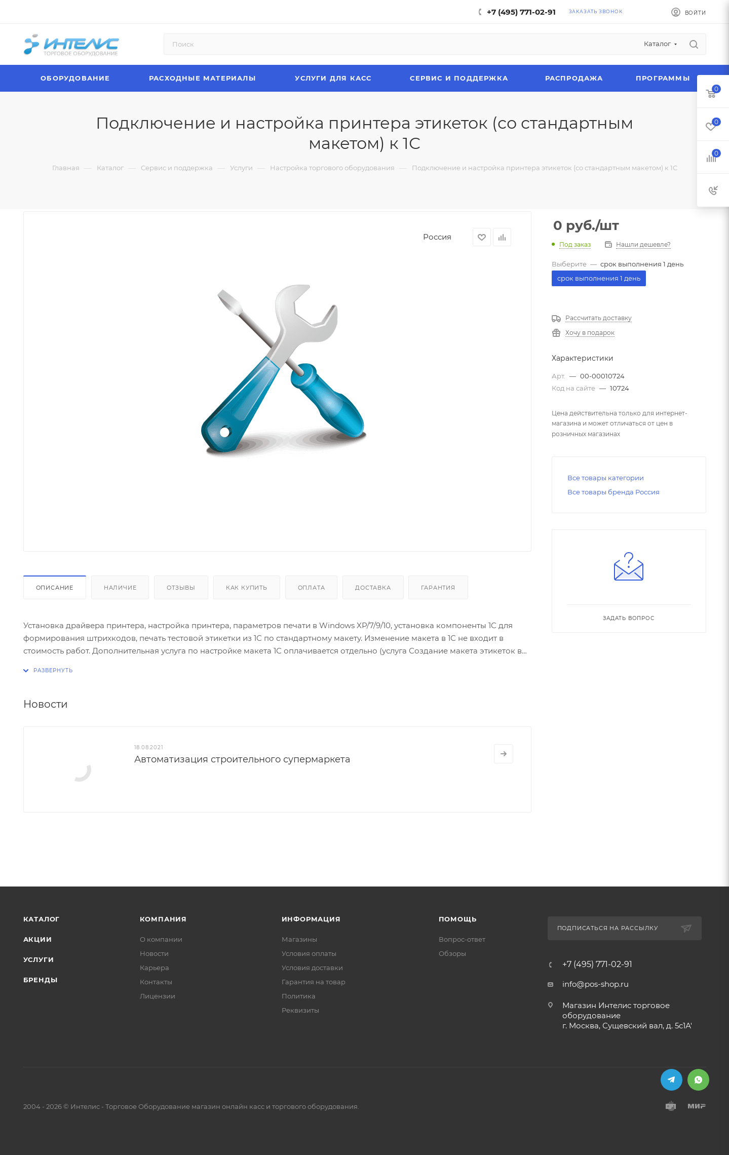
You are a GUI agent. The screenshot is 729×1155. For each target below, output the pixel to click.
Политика (299, 996)
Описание (54, 587)
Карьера (154, 968)
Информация (311, 919)
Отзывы (181, 587)
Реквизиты (300, 1010)
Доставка (373, 587)
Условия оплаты (309, 953)
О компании (161, 939)
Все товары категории (605, 478)
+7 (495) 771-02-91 (521, 12)
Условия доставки (312, 968)
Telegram (671, 1080)
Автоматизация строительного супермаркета (242, 759)
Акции (37, 939)
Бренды (40, 980)
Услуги (38, 959)
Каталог (41, 919)
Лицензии (157, 996)
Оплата (311, 587)
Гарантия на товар (314, 982)
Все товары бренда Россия (613, 492)
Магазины (299, 939)
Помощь (458, 919)
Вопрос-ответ (462, 939)
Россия (437, 237)
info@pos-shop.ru (595, 984)
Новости (154, 953)
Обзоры (452, 953)
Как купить (246, 587)
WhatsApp (698, 1080)
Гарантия (438, 587)
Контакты (156, 982)
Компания (163, 919)
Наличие (120, 587)
